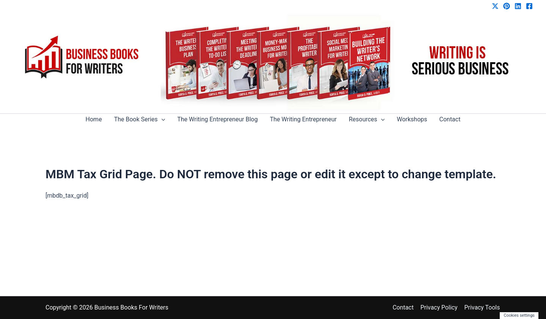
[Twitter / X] (495, 6)
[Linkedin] (518, 6)
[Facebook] (529, 6)
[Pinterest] (506, 6)
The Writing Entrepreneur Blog (217, 119)
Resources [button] (367, 119)
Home (94, 119)
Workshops (412, 119)
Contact (450, 119)
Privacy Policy (440, 307)
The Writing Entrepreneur (303, 119)
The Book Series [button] (139, 119)
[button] (161, 119)
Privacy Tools (482, 307)
